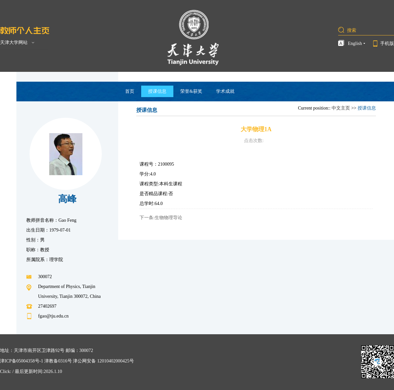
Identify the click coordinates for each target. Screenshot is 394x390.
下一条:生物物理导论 (161, 217)
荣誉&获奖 (191, 91)
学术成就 (225, 91)
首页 (129, 91)
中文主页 (341, 108)
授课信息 (157, 91)
